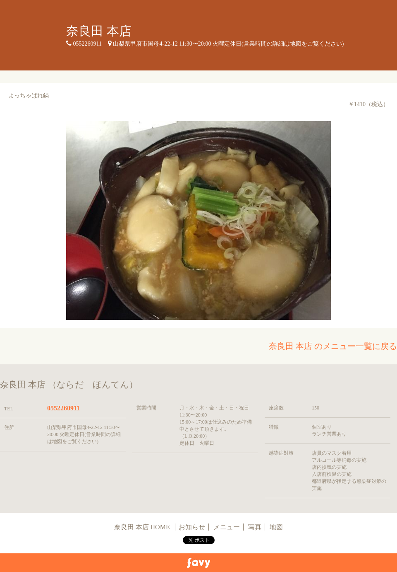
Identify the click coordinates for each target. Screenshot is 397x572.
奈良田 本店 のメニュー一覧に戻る (333, 346)
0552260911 (63, 408)
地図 (276, 527)
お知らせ (192, 527)
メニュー (226, 527)
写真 (254, 527)
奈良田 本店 (99, 31)
